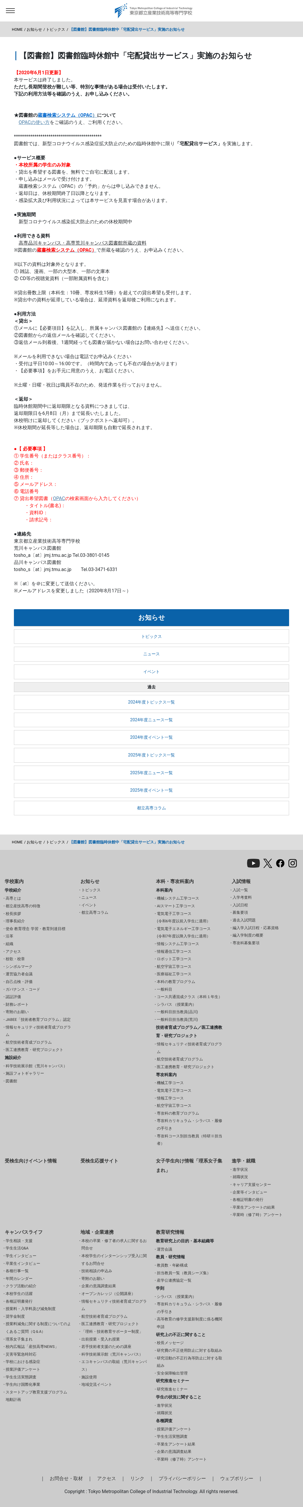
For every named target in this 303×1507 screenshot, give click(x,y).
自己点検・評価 (19, 981)
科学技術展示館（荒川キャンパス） (36, 1066)
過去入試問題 (244, 920)
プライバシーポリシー (182, 1478)
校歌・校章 (15, 959)
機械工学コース (170, 1083)
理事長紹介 (15, 921)
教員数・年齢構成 (172, 1265)
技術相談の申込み (96, 1271)
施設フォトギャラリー (25, 1073)
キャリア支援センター (252, 1184)
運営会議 (164, 1249)
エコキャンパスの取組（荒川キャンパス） (114, 1365)
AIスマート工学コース (176, 906)
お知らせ (34, 29)
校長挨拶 (13, 913)
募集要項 (240, 912)
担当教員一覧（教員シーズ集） (184, 1273)
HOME (17, 29)
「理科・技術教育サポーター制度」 (112, 1331)
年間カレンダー (19, 1278)
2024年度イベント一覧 (151, 737)
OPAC (59, 498)
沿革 (9, 936)
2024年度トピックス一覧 (151, 702)
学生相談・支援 (19, 1240)
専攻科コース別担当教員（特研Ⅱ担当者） (189, 1140)
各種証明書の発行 (248, 1199)
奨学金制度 (15, 1316)
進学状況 (240, 1169)
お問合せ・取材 (66, 1478)
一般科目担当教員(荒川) (177, 1019)
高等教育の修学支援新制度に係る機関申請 (189, 1323)
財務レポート (17, 1004)
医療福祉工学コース (174, 974)
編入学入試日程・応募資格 (256, 928)
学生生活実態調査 (21, 1377)
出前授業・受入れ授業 (100, 1339)
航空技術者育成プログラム (29, 1042)
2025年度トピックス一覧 (151, 755)
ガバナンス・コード (23, 989)
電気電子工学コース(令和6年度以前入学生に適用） (183, 917)
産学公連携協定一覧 (174, 1280)
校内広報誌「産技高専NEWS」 (32, 1346)
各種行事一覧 (17, 1271)
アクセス (13, 951)
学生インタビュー (21, 1256)
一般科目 (164, 989)
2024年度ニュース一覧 (151, 719)
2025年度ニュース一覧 (151, 772)
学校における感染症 (23, 1361)
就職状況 (240, 1177)
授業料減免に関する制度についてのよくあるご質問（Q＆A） (38, 1328)
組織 (9, 944)
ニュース (151, 654)
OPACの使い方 (34, 122)
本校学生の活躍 (19, 1293)
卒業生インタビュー (23, 1263)
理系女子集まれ (19, 1339)
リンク (137, 1478)
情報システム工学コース (178, 944)
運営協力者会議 (19, 974)
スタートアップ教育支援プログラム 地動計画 (36, 1396)
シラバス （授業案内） (176, 1004)
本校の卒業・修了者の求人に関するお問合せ (114, 1244)
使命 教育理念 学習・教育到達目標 (35, 928)
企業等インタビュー (250, 1192)
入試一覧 (240, 890)
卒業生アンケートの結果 (254, 1207)
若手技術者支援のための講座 (106, 1346)
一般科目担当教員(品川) (177, 1012)
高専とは (13, 898)
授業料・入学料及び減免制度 (31, 1309)
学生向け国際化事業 (23, 1384)
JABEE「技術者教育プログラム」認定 (38, 1019)
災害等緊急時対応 (21, 1354)
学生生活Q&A (17, 1248)
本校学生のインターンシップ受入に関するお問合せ (114, 1260)
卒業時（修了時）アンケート (258, 1214)
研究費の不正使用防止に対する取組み (189, 1350)
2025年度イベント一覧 (151, 790)
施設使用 (89, 1377)
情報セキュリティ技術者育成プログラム (38, 1031)
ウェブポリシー (236, 1478)
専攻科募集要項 (246, 943)
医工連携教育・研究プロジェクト (34, 1049)
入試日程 (240, 905)
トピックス (55, 29)
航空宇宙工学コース (174, 966)
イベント (151, 671)
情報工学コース (170, 1098)
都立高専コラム (151, 808)
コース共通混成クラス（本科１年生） (189, 997)
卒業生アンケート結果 (176, 1444)
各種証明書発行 (19, 1301)
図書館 (11, 1081)
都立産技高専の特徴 (23, 906)
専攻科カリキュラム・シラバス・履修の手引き (189, 1124)
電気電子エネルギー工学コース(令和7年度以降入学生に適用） (184, 932)
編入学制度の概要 (248, 935)
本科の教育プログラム (176, 981)
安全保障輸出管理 (172, 1373)
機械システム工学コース (178, 898)
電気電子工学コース (174, 1090)
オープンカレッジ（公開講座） (108, 1293)
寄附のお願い (17, 1012)
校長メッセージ (170, 1343)
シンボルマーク (19, 966)
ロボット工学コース (174, 959)
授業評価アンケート (23, 1369)
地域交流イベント (96, 1384)
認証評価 (13, 997)
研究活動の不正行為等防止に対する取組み (189, 1362)
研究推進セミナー (172, 1389)
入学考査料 (242, 897)
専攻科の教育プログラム (178, 1113)
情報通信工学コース (174, 951)
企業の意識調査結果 (98, 1286)
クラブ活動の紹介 (21, 1286)
